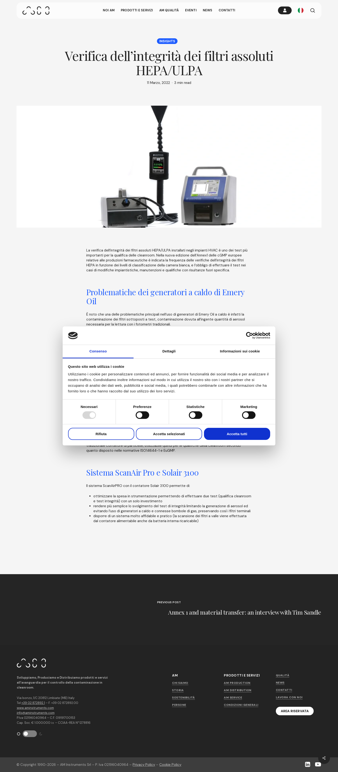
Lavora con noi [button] (289, 697)
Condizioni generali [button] (241, 705)
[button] (295, 711)
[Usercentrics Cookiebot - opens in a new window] (249, 335)
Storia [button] (178, 690)
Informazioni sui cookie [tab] (240, 351)
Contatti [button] (284, 690)
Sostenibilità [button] (183, 697)
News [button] (280, 683)
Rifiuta (101, 434)
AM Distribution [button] (237, 690)
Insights (167, 41)
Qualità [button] (283, 675)
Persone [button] (179, 705)
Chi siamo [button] (180, 683)
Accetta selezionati (169, 434)
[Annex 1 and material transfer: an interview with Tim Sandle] (169, 609)
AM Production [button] (237, 683)
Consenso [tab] (98, 351)
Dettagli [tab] (169, 351)
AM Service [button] (233, 697)
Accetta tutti (237, 434)
